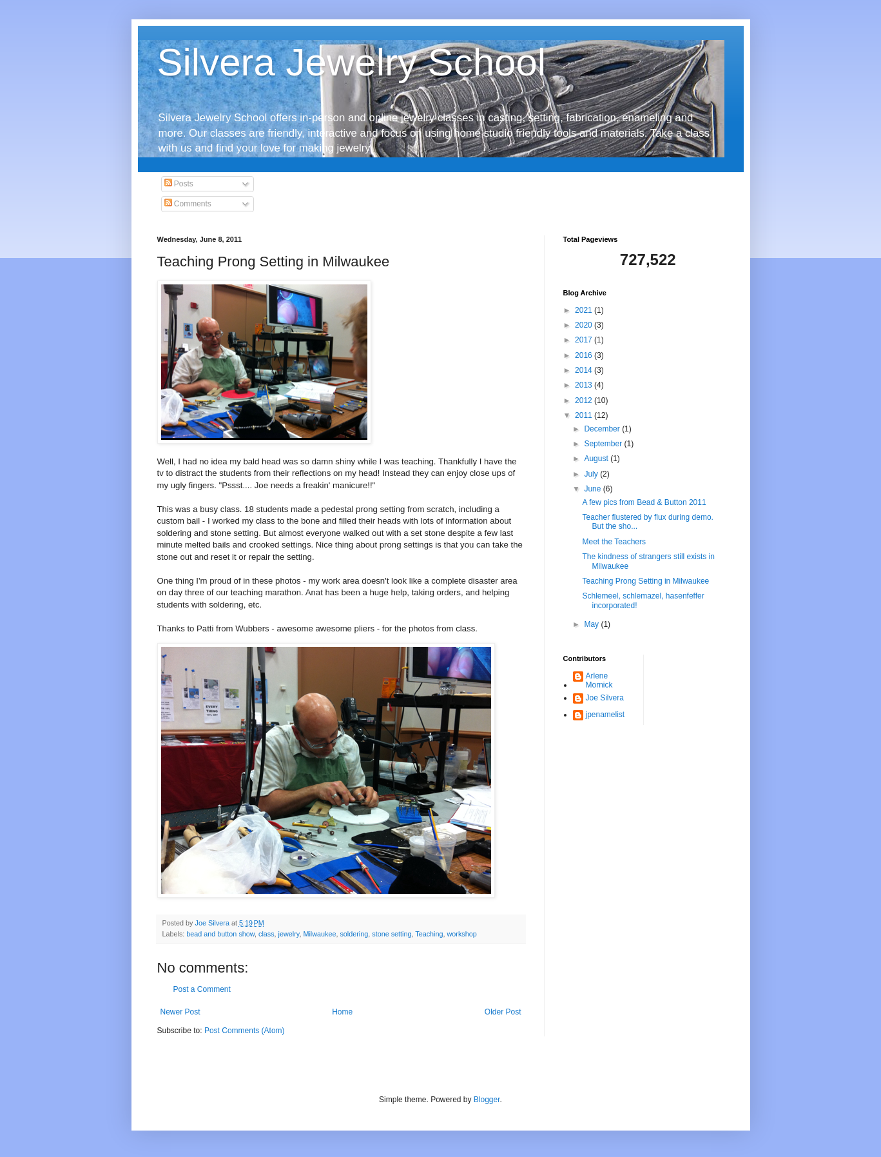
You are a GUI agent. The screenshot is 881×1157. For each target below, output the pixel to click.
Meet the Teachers (614, 541)
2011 (584, 415)
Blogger (487, 1099)
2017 (584, 339)
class (266, 934)
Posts (178, 183)
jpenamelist (605, 714)
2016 (584, 355)
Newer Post (180, 1011)
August (597, 458)
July (592, 474)
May (592, 624)
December (603, 428)
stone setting (391, 934)
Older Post (503, 1011)
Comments (187, 203)
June (593, 488)
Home (342, 1011)
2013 (584, 385)
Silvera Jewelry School (352, 62)
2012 (584, 400)
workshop (462, 934)
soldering (354, 934)
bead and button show (220, 934)
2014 (584, 370)
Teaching (429, 934)
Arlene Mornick (599, 680)
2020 (584, 325)
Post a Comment (202, 989)
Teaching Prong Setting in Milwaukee (645, 581)
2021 (584, 310)
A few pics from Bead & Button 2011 (644, 502)
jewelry (289, 934)
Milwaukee (319, 934)
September (604, 443)
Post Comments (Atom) (244, 1030)
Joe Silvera (605, 697)
